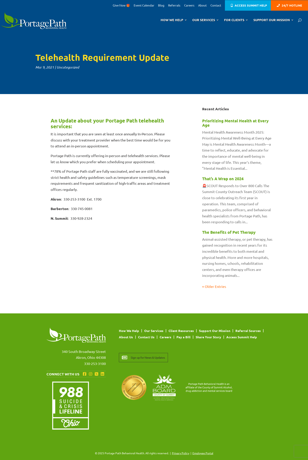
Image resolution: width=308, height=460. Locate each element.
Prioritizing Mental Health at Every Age (235, 123)
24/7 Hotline (292, 5)
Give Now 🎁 (121, 5)
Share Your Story (208, 337)
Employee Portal (202, 453)
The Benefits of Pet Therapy (229, 232)
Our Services (203, 20)
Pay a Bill (183, 337)
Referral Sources (248, 331)
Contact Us (146, 337)
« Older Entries (214, 286)
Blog (161, 5)
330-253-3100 (95, 363)
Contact (215, 5)
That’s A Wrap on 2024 (223, 178)
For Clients (234, 20)
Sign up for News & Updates (148, 357)
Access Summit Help (251, 5)
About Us (126, 337)
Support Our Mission (271, 20)
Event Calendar (144, 5)
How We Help (172, 20)
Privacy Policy (180, 453)
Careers (189, 5)
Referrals (174, 5)
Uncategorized (68, 67)
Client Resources (181, 331)
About (202, 5)
